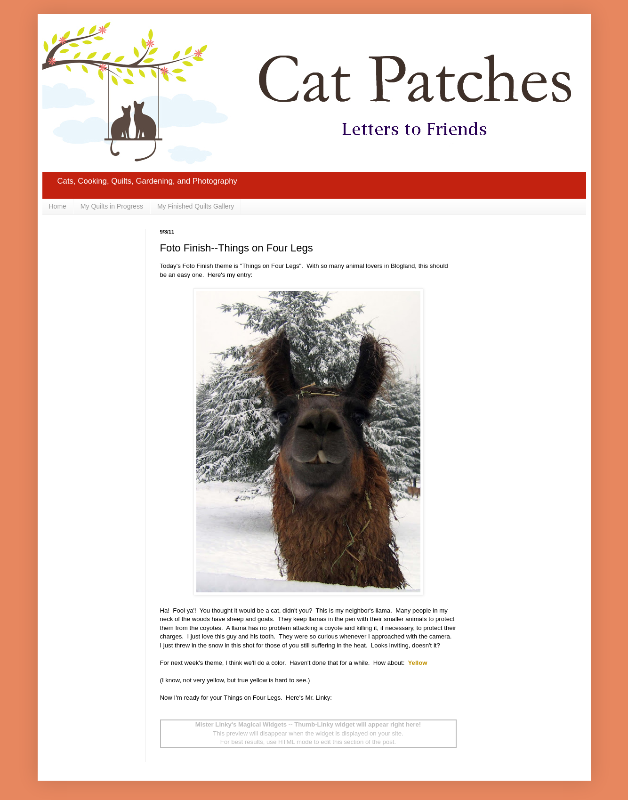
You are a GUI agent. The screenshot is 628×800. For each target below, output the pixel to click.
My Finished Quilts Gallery (195, 206)
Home (57, 206)
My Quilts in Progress (112, 206)
